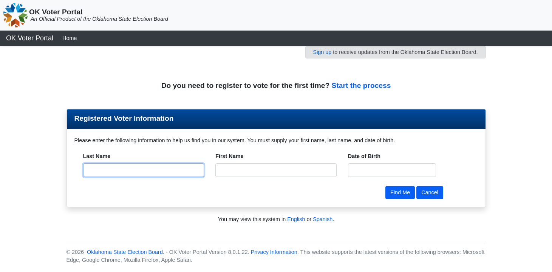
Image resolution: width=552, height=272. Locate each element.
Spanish (322, 219)
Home (69, 38)
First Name (229, 156)
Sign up (322, 52)
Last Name (97, 156)
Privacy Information (274, 252)
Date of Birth (364, 156)
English (296, 219)
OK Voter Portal (29, 38)
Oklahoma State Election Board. (124, 252)
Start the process (361, 85)
